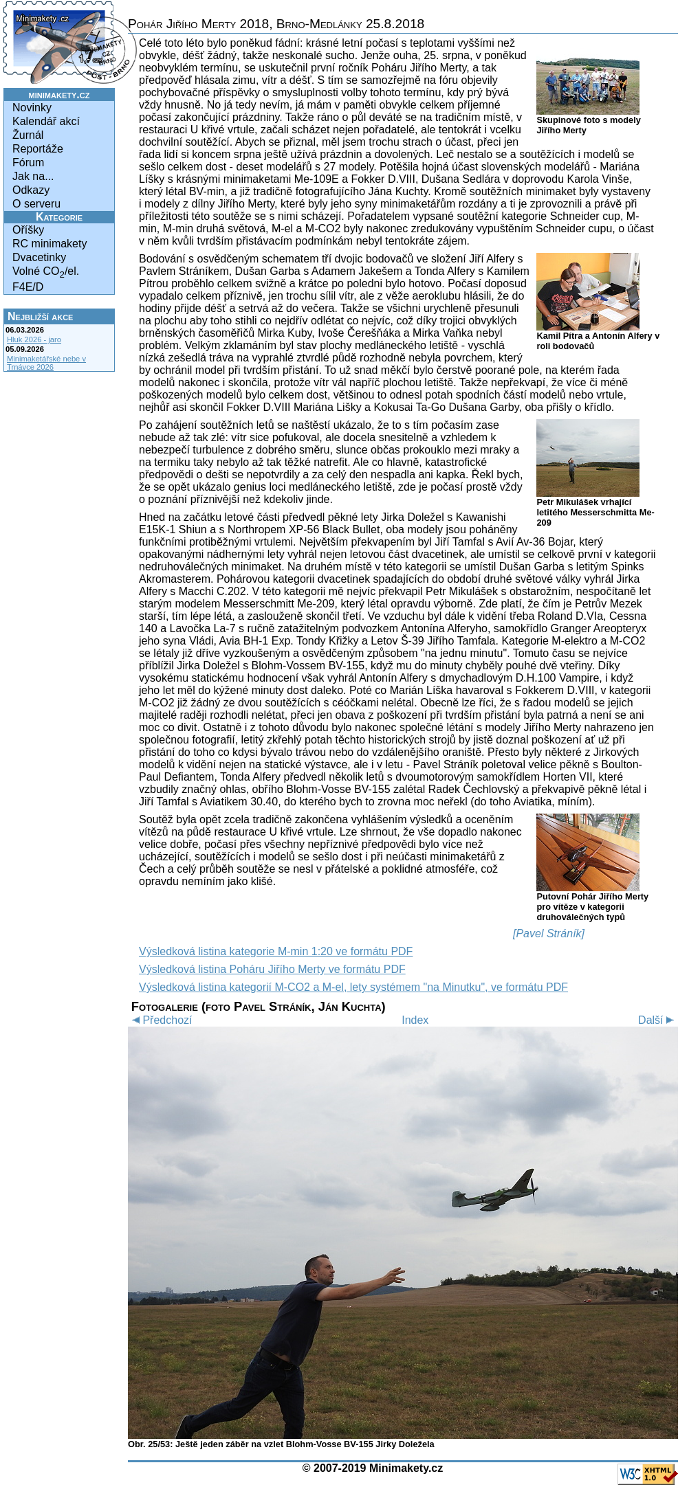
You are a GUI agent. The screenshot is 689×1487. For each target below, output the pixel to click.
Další (658, 1020)
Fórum (28, 162)
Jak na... (33, 176)
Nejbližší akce (40, 316)
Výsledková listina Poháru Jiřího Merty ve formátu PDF (272, 969)
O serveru (36, 204)
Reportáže (37, 149)
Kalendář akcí (46, 121)
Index (415, 1020)
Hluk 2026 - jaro (34, 339)
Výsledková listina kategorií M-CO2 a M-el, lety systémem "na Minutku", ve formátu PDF (353, 987)
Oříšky (28, 230)
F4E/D (27, 287)
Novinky (32, 107)
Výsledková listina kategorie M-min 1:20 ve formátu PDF (276, 951)
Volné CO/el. (45, 272)
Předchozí (160, 1020)
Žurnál (27, 135)
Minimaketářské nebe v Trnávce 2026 (46, 363)
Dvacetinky (39, 257)
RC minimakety (49, 243)
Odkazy (31, 190)
